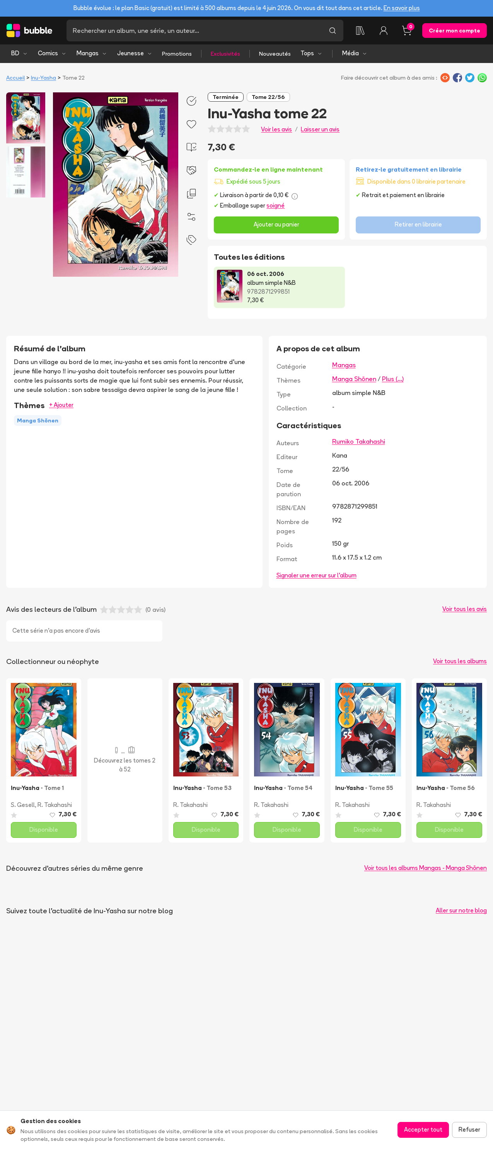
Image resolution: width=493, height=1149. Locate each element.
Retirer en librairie (418, 224)
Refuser (469, 1129)
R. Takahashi (55, 805)
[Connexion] (383, 30)
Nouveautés (275, 53)
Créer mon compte (454, 30)
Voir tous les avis (464, 609)
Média (354, 53)
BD (19, 53)
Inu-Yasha (43, 77)
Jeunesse (134, 53)
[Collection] (360, 30)
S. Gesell (23, 805)
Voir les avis (276, 129)
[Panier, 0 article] (407, 30)
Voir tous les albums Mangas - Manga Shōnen (425, 868)
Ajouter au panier (276, 224)
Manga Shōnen (354, 379)
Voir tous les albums (460, 661)
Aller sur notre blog (461, 910)
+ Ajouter (61, 405)
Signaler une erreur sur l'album (316, 575)
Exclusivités (225, 53)
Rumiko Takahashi (358, 441)
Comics (52, 53)
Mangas (92, 53)
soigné (275, 205)
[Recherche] (194, 30)
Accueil (15, 77)
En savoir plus (402, 8)
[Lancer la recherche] (332, 30)
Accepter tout (423, 1129)
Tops (311, 53)
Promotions (177, 53)
